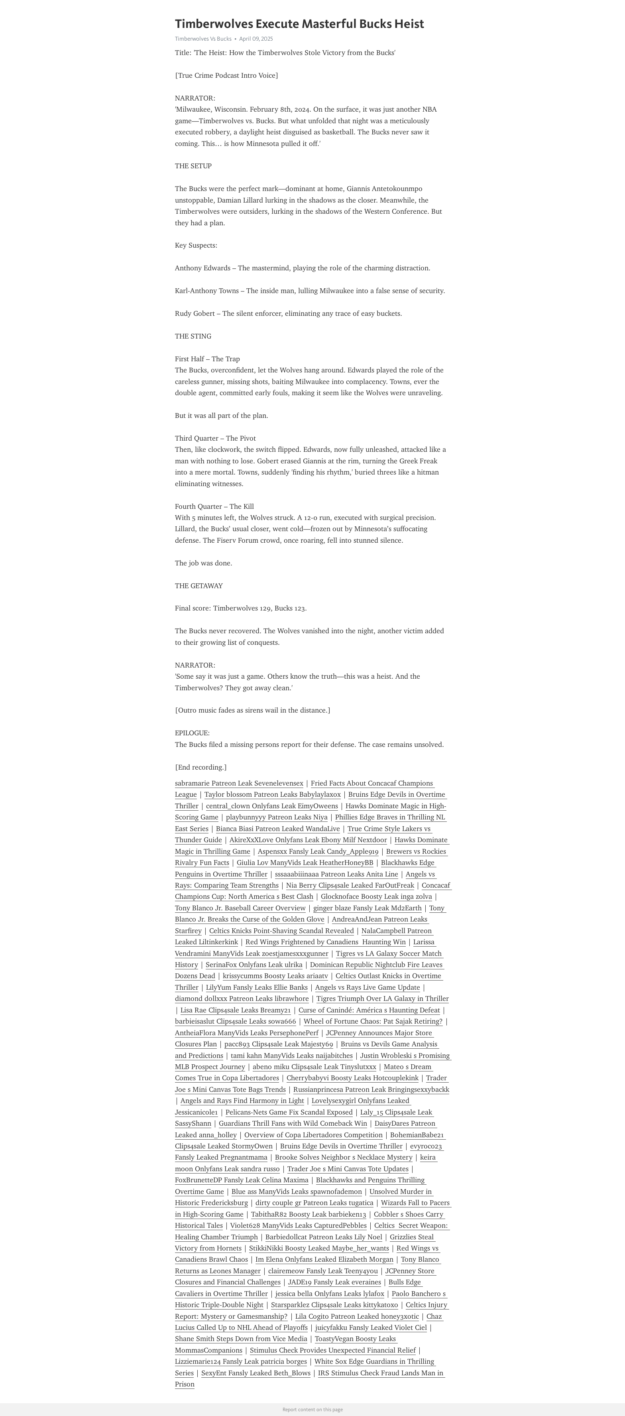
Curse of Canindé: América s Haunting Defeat (369, 1010)
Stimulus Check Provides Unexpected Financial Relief (333, 1350)
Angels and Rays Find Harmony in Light (242, 1100)
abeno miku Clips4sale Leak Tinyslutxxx (314, 1066)
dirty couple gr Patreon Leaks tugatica (314, 1202)
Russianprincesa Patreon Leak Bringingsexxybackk (371, 1089)
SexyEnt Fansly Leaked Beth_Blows (256, 1373)
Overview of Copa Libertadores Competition (313, 1134)
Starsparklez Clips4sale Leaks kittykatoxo (334, 1304)
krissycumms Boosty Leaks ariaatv (275, 975)
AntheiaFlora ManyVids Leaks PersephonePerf (246, 1032)
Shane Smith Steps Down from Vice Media (241, 1338)
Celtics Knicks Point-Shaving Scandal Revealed (281, 930)
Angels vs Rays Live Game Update (367, 987)
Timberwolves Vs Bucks (203, 38)
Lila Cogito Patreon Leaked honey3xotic (357, 1316)
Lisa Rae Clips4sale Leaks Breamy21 (236, 1010)
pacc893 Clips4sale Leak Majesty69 (278, 1044)
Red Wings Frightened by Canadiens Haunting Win (326, 941)
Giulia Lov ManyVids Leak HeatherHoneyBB (305, 862)
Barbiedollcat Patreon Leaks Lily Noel (323, 1237)
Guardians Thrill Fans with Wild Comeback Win (293, 1123)
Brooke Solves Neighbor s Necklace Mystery (344, 1157)
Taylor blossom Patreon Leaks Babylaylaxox (272, 794)
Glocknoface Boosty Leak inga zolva (376, 896)
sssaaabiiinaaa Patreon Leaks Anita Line (336, 874)
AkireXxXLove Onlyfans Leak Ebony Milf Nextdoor (308, 839)
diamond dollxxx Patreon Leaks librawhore (242, 998)
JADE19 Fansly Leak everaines (334, 1282)
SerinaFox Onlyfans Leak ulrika (254, 964)
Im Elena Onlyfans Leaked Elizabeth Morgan (324, 1259)
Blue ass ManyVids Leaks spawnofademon (297, 1191)
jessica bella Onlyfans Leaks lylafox (329, 1293)
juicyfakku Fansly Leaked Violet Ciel (371, 1327)
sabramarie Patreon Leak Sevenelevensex (239, 783)
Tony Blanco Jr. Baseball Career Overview (240, 908)
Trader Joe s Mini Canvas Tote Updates (348, 1168)
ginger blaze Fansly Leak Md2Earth (367, 908)
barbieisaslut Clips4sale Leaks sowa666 (235, 1021)
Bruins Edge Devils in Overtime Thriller (341, 1146)
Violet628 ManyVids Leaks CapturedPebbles (298, 1225)
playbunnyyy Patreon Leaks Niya (277, 817)
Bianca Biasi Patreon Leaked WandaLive (278, 828)
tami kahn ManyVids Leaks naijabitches (292, 1055)
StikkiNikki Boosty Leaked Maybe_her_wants (319, 1248)
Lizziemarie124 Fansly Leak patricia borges (241, 1361)
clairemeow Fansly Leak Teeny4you (323, 1270)
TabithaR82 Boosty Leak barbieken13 (308, 1214)
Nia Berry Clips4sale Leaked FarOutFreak (350, 885)
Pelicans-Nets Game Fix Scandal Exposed (289, 1112)
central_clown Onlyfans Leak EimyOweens (272, 806)
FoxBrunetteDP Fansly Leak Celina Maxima (242, 1180)
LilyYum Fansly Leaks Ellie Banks (257, 987)
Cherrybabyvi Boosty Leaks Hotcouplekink (353, 1077)
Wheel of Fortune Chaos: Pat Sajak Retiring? (373, 1021)
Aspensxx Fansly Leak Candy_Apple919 (318, 851)
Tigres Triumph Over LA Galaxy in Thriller (382, 998)
